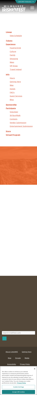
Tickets (9, 41)
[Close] (34, 369)
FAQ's (12, 92)
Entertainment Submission (21, 126)
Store (8, 131)
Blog (12, 99)
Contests (13, 119)
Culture (13, 51)
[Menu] (32, 8)
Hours (12, 78)
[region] (18, 380)
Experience (10, 44)
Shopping (14, 58)
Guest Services (16, 96)
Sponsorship (11, 104)
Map (12, 85)
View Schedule (16, 35)
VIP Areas (14, 66)
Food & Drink (15, 48)
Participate (11, 108)
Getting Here (15, 81)
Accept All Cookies (18, 392)
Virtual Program (13, 135)
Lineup (9, 32)
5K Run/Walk (15, 115)
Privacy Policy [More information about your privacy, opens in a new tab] (21, 383)
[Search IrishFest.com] (18, 333)
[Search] (4, 338)
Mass (12, 62)
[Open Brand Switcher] (26, 1)
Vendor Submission (18, 122)
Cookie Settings (18, 387)
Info (7, 74)
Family (12, 55)
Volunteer (14, 112)
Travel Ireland (16, 69)
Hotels (12, 89)
